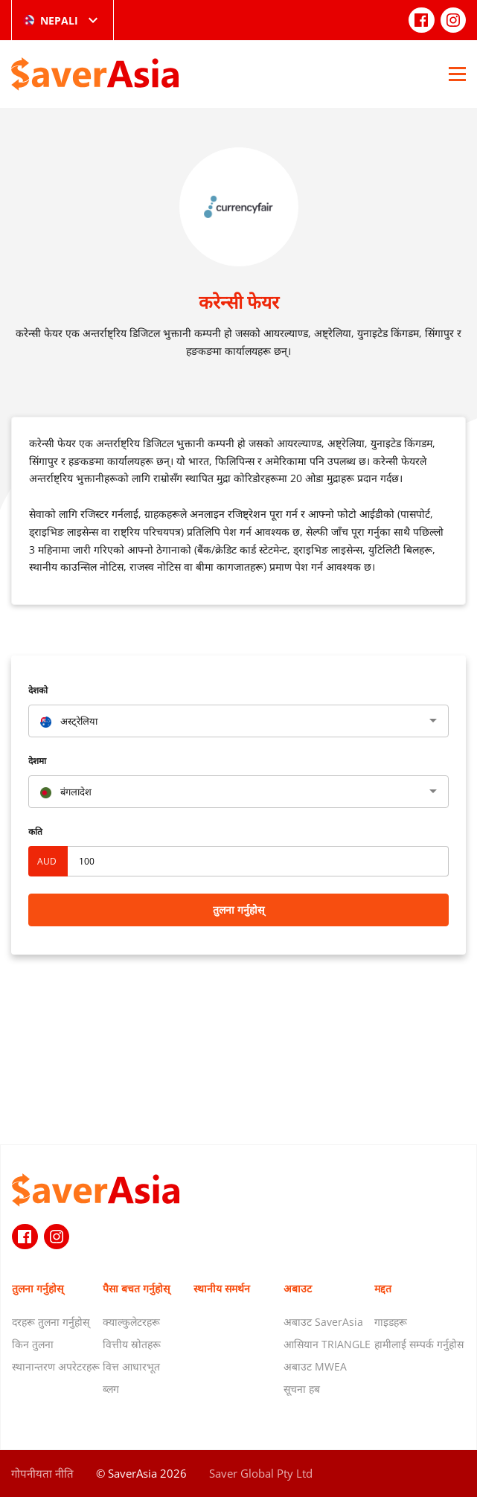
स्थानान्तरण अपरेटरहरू (56, 1366)
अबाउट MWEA (315, 1366)
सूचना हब (302, 1389)
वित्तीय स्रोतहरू (132, 1344)
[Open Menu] (457, 74)
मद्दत (382, 1288)
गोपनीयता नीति (42, 1473)
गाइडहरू (390, 1322)
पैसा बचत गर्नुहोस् (136, 1288)
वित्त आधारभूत (131, 1366)
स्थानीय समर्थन (221, 1288)
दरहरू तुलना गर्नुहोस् (50, 1322)
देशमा (37, 760)
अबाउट (298, 1288)
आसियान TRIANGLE (327, 1344)
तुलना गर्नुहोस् (238, 910)
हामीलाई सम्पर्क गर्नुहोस (419, 1344)
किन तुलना (33, 1344)
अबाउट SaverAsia (323, 1322)
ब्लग (111, 1389)
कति (35, 831)
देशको (38, 690)
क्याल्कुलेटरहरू (131, 1322)
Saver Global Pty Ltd (261, 1473)
